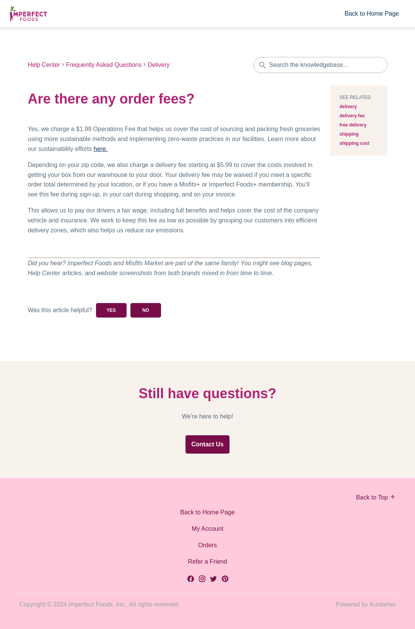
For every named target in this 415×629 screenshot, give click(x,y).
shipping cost (354, 143)
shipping (349, 134)
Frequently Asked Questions (104, 65)
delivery (348, 106)
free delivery (353, 125)
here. (100, 149)
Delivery (158, 65)
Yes (111, 310)
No (145, 310)
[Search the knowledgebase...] (320, 65)
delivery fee (352, 115)
